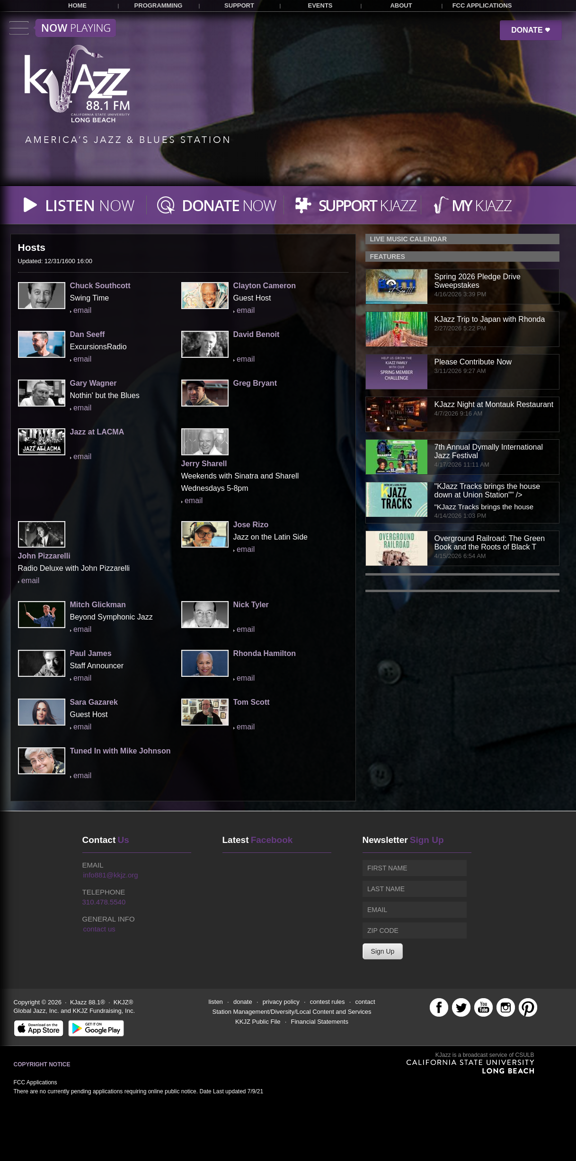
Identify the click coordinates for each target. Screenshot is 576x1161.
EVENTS (320, 5)
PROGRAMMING (158, 5)
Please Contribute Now (473, 362)
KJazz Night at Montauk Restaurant (494, 404)
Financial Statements (319, 1021)
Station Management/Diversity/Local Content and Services (292, 1011)
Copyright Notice (42, 1064)
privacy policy (281, 1001)
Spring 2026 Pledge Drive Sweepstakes (477, 281)
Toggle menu (62, 28)
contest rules (327, 1001)
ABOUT (401, 5)
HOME (77, 5)
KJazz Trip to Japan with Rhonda (489, 319)
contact (365, 1001)
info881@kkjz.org (110, 875)
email (82, 310)
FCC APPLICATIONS (482, 5)
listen (216, 1001)
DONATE (530, 30)
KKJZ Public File (257, 1021)
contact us (99, 929)
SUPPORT (239, 5)
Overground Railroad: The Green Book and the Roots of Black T (489, 542)
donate (242, 1001)
